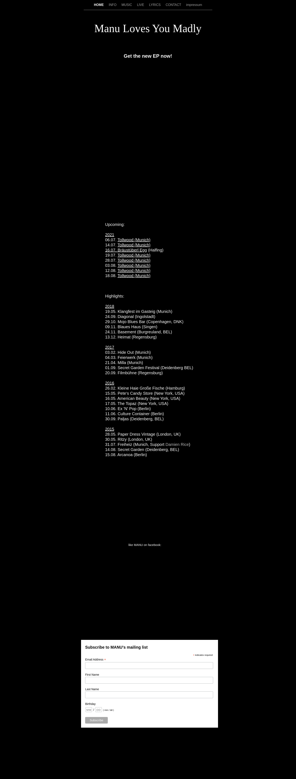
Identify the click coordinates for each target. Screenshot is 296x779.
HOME (99, 5)
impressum (194, 5)
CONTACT (174, 5)
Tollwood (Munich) (134, 240)
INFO (113, 5)
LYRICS (155, 5)
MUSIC (127, 5)
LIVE (141, 5)
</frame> (148, 137)
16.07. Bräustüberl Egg (126, 250)
